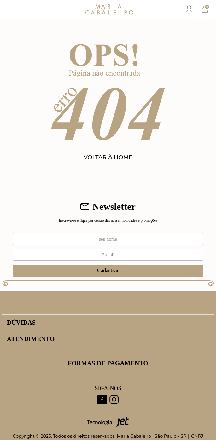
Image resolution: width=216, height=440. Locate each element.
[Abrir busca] (28, 9)
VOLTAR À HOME (108, 157)
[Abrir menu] (11, 9)
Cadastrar (108, 270)
